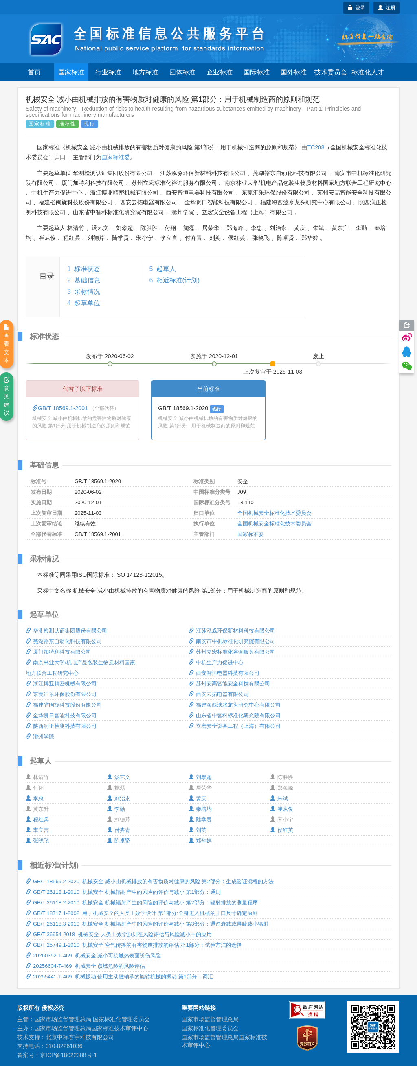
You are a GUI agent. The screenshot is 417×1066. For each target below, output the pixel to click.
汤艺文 (118, 777)
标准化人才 (367, 72)
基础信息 (87, 280)
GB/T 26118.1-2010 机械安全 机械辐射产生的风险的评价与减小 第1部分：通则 (123, 892)
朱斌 (279, 798)
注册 (386, 8)
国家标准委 (115, 157)
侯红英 (281, 830)
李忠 (35, 798)
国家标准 (71, 72)
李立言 (37, 830)
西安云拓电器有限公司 (219, 694)
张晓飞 (37, 841)
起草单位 (87, 303)
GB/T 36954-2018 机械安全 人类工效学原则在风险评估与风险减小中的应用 (119, 934)
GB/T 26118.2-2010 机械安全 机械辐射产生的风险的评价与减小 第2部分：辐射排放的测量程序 (142, 903)
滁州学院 (40, 736)
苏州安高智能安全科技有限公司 (229, 684)
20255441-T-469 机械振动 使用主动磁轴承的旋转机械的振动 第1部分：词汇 (119, 977)
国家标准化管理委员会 (210, 1028)
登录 (356, 8)
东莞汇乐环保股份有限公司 (61, 694)
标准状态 (87, 268)
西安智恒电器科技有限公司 (224, 673)
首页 (34, 72)
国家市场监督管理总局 (210, 1019)
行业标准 (108, 72)
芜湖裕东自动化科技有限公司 (64, 641)
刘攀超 (200, 777)
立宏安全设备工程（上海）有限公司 (235, 726)
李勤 (116, 809)
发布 (110, 356)
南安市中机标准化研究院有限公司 (232, 641)
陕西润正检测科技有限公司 (61, 726)
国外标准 (294, 72)
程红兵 (37, 819)
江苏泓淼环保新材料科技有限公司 (232, 631)
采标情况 (87, 291)
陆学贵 (200, 819)
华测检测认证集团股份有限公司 (66, 631)
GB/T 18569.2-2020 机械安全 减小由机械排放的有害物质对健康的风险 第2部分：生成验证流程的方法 (150, 881)
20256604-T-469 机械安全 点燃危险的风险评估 (85, 966)
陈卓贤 (118, 841)
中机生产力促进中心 (216, 662)
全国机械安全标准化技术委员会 (274, 513)
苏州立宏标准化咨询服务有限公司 (232, 652)
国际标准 (257, 72)
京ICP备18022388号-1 (68, 1055)
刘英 (197, 830)
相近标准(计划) (178, 280)
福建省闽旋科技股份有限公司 (64, 705)
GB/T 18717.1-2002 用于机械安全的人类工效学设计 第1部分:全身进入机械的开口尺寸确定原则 (142, 913)
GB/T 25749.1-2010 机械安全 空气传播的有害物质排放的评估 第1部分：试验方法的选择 (134, 945)
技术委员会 (330, 72)
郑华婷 (200, 841)
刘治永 (118, 798)
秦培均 (200, 809)
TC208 (315, 147)
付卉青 (118, 830)
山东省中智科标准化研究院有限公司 (235, 715)
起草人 (166, 268)
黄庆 (197, 798)
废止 (318, 356)
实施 (214, 356)
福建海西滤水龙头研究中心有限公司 (235, 705)
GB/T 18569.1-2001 (61, 408)
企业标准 (219, 72)
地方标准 (145, 72)
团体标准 (182, 72)
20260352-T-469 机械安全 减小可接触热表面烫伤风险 (93, 955)
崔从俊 (281, 809)
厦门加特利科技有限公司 (58, 652)
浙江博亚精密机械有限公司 (61, 684)
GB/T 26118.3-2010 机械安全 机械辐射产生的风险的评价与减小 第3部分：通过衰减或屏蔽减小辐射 (147, 924)
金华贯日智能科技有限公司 (61, 715)
